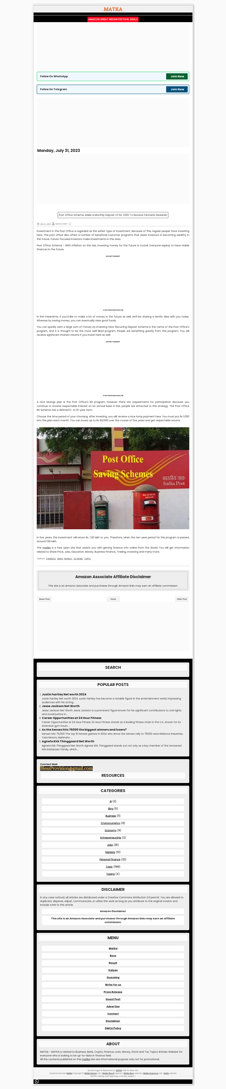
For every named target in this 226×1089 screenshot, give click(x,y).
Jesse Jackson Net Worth (61, 706)
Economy (111, 830)
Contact (113, 1014)
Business (111, 816)
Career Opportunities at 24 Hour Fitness (71, 718)
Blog (110, 808)
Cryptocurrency (110, 823)
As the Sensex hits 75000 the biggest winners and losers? (84, 730)
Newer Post (44, 599)
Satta (166, 1073)
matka (47, 547)
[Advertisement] (113, 47)
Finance (51, 558)
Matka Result (108, 1073)
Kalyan (113, 970)
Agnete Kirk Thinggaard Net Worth (68, 741)
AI (111, 801)
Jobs (110, 845)
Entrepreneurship (110, 837)
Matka (113, 948)
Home (113, 599)
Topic (87, 558)
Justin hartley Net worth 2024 (64, 694)
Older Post (182, 599)
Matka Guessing (150, 1073)
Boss (113, 955)
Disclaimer (113, 1021)
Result (113, 963)
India (60, 558)
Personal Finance (110, 859)
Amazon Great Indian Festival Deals (113, 19)
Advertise (113, 1006)
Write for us (113, 984)
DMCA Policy (113, 1028)
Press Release (113, 992)
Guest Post (113, 999)
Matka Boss (129, 1073)
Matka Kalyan (90, 1073)
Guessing (113, 977)
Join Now (177, 76)
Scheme (78, 558)
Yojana (110, 874)
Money (68, 558)
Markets (110, 852)
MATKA (119, 1070)
